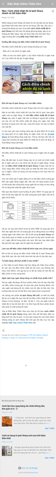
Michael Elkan (34, 472)
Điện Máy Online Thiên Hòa (24, 4)
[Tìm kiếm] (52, 4)
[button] (52, 11)
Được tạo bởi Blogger (28, 468)
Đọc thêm (49, 428)
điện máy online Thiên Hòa (20, 323)
